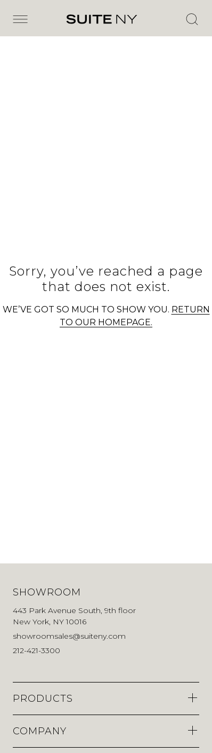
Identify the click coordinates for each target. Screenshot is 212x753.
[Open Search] (191, 19)
